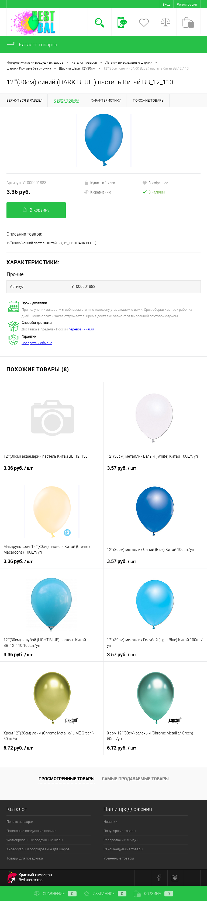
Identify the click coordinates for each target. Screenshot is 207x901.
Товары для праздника (24, 858)
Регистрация (187, 4)
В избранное (155, 182)
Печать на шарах (19, 822)
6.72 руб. (18, 748)
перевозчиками (81, 329)
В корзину (36, 210)
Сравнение (55, 894)
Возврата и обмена (37, 343)
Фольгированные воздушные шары (34, 840)
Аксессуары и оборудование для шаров (38, 849)
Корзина (153, 894)
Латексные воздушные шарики (31, 831)
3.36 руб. (18, 192)
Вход (166, 4)
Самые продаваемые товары (135, 779)
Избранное (105, 894)
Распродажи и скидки (121, 840)
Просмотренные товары (67, 779)
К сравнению (97, 192)
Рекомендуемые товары (123, 849)
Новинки (110, 822)
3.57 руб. (121, 468)
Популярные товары (120, 831)
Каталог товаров (31, 44)
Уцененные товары (119, 858)
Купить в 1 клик (99, 182)
